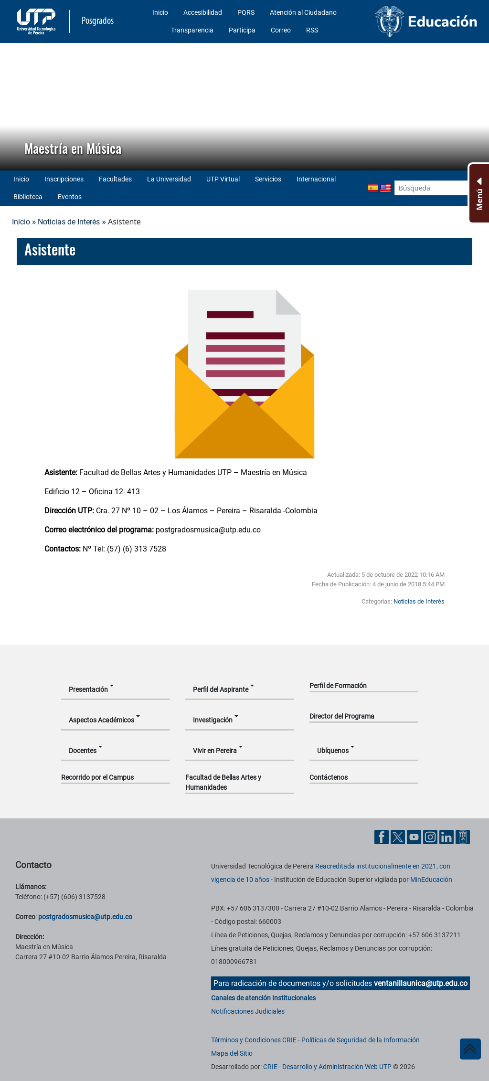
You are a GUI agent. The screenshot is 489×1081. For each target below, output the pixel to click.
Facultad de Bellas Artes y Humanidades (223, 782)
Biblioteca (28, 197)
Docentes (82, 750)
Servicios (268, 179)
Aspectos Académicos (101, 720)
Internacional (316, 179)
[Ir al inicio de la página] (470, 1049)
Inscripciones (64, 179)
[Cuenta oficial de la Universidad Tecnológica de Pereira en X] (399, 836)
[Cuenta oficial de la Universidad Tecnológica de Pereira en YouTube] (415, 836)
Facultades (115, 179)
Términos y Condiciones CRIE (254, 1040)
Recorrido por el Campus (97, 777)
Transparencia (192, 30)
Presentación (88, 689)
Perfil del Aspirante (220, 689)
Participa (242, 30)
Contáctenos (328, 777)
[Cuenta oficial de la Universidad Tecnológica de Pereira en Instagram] (431, 836)
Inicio (160, 12)
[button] (14, 106)
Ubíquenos (333, 750)
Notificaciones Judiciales (248, 1011)
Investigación (213, 720)
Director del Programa (341, 716)
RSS (312, 30)
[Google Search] (431, 187)
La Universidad (169, 179)
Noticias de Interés (69, 221)
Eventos (70, 197)
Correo (281, 30)
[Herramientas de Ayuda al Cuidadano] (463, 836)
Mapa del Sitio (232, 1053)
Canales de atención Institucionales (263, 998)
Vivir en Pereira (215, 750)
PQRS (246, 12)
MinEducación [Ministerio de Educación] (431, 879)
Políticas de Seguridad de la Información (360, 1040)
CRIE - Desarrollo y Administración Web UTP (327, 1066)
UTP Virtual (223, 179)
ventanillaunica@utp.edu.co (421, 983)
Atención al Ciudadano (303, 12)
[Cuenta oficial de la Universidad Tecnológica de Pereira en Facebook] (382, 836)
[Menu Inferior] (478, 193)
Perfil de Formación (338, 685)
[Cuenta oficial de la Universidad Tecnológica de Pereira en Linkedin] (447, 836)
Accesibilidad (202, 12)
